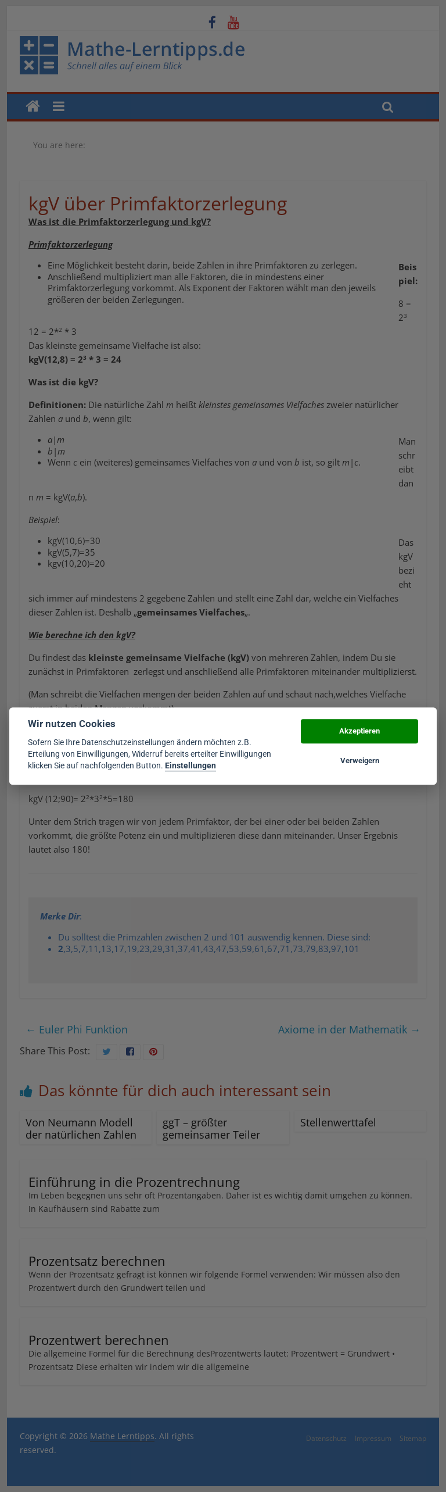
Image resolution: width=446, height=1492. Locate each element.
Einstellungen (190, 766)
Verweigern (359, 760)
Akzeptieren (359, 731)
